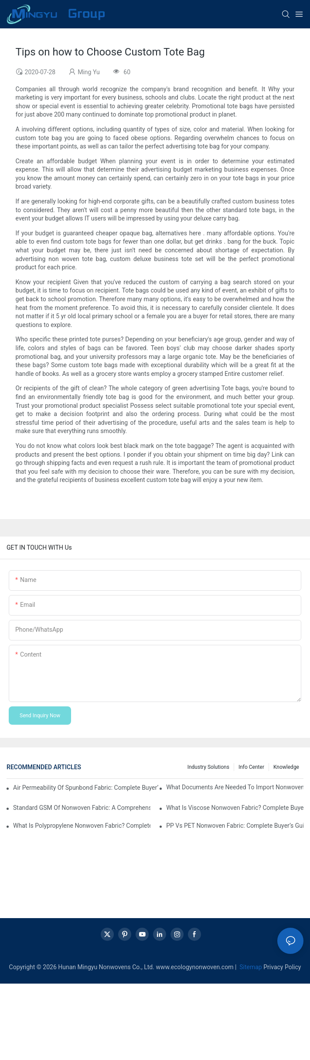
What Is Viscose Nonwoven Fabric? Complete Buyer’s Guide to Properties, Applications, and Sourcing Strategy (234, 807)
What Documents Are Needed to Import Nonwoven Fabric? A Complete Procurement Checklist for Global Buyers (234, 787)
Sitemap (250, 967)
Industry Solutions (208, 767)
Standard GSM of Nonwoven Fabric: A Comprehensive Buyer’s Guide (81, 807)
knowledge (286, 767)
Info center (251, 767)
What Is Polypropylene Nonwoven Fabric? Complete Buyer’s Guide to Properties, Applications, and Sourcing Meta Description (81, 825)
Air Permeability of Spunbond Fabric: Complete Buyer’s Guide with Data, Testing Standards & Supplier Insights (85, 787)
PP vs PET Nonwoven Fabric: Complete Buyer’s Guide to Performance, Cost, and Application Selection (234, 825)
